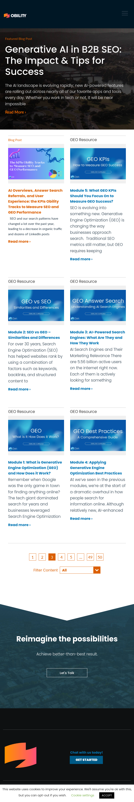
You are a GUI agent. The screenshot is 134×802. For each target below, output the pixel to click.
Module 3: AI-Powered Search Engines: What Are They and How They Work (97, 337)
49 (90, 556)
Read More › (16, 111)
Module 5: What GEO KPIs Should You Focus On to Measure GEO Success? (93, 195)
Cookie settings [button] (82, 795)
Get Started (86, 759)
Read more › (19, 241)
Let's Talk (67, 672)
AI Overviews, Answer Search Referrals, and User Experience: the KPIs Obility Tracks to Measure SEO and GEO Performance (35, 200)
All (64, 569)
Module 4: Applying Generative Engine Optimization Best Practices (96, 467)
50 (100, 556)
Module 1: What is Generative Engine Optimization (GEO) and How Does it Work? (35, 467)
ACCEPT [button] (107, 795)
